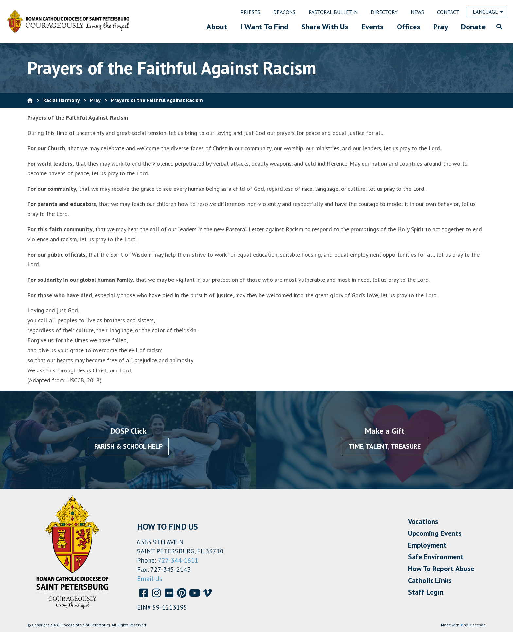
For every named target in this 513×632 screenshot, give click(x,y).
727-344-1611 (178, 560)
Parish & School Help (128, 446)
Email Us (149, 578)
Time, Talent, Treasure (385, 446)
